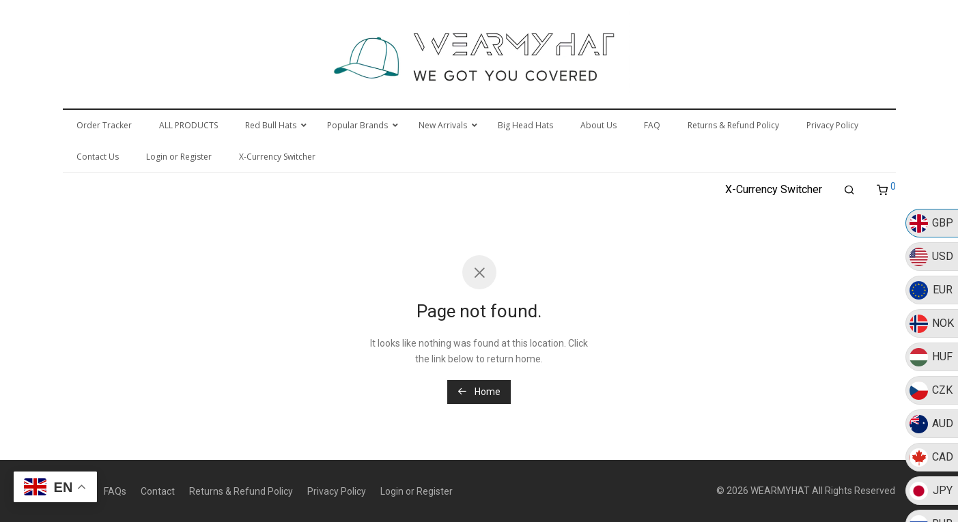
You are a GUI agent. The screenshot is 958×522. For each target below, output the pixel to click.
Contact (158, 491)
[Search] (849, 190)
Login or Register (416, 491)
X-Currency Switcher (773, 189)
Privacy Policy (336, 491)
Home (479, 391)
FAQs (115, 491)
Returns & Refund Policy (241, 491)
